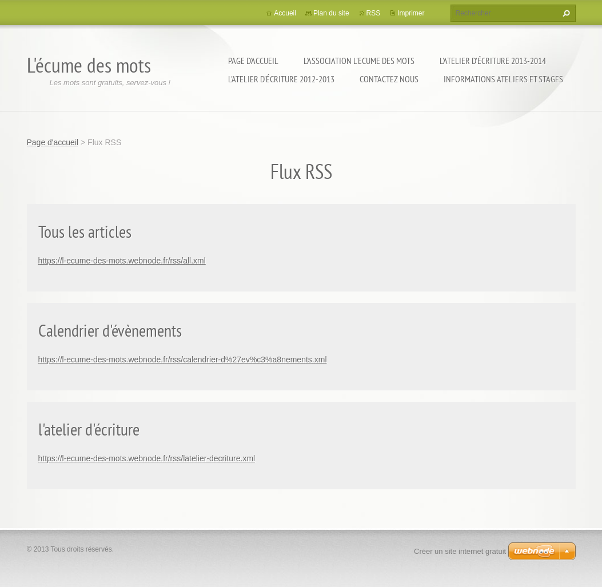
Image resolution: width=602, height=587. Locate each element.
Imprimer (410, 13)
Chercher (564, 13)
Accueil (285, 13)
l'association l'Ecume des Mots (359, 60)
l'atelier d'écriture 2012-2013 (281, 79)
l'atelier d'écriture (88, 429)
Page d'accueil (253, 60)
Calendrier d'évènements (110, 330)
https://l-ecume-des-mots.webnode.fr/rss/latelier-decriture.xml (147, 458)
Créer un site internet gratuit (460, 551)
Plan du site (331, 13)
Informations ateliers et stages (503, 79)
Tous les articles (84, 231)
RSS (373, 13)
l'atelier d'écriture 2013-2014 (493, 60)
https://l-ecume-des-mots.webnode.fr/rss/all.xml (122, 260)
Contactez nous (389, 79)
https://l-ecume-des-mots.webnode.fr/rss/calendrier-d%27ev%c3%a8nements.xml (182, 359)
